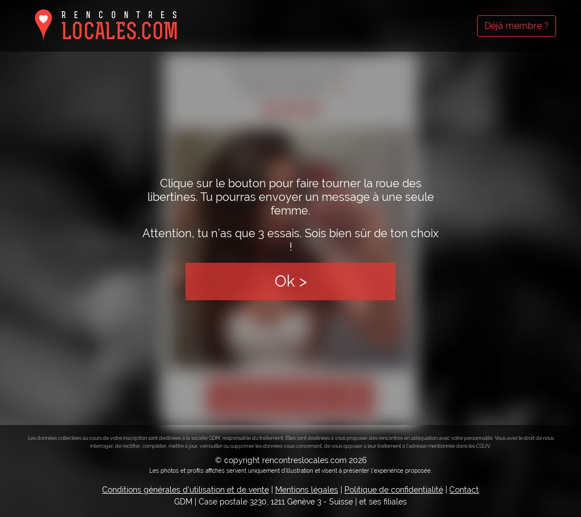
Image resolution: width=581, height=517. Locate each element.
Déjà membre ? (517, 25)
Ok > (291, 281)
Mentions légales (306, 489)
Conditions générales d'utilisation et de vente (185, 489)
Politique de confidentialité (393, 489)
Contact (464, 489)
